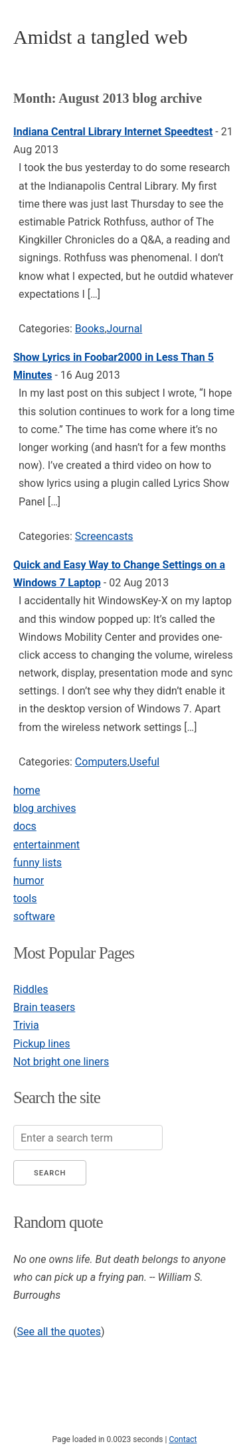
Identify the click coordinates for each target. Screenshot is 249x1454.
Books (90, 328)
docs (25, 826)
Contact (183, 1439)
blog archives (44, 808)
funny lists (37, 862)
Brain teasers (44, 1007)
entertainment (46, 844)
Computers (101, 762)
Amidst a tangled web (100, 37)
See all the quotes (58, 1331)
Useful (144, 762)
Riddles (30, 989)
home (26, 790)
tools (25, 898)
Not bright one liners (61, 1061)
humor (28, 880)
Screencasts (104, 536)
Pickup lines (41, 1043)
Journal (125, 328)
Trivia (26, 1025)
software (34, 916)
